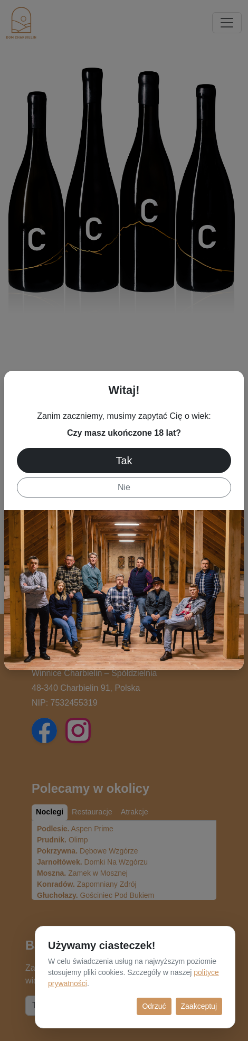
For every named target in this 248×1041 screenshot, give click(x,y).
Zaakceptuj (199, 1006)
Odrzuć (154, 1006)
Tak (124, 460)
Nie (124, 487)
